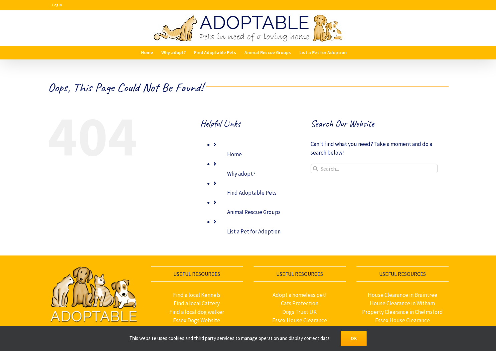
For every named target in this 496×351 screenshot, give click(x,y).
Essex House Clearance (299, 320)
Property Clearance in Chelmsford (402, 312)
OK (354, 338)
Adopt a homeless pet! (300, 295)
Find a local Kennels (196, 295)
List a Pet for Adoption (254, 231)
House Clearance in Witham (402, 303)
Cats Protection (299, 303)
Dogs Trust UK (299, 312)
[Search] (315, 168)
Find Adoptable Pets (252, 192)
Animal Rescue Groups (254, 212)
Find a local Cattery (197, 303)
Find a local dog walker (196, 312)
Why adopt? (241, 173)
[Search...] (374, 168)
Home (234, 154)
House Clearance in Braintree (402, 295)
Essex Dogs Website (196, 320)
